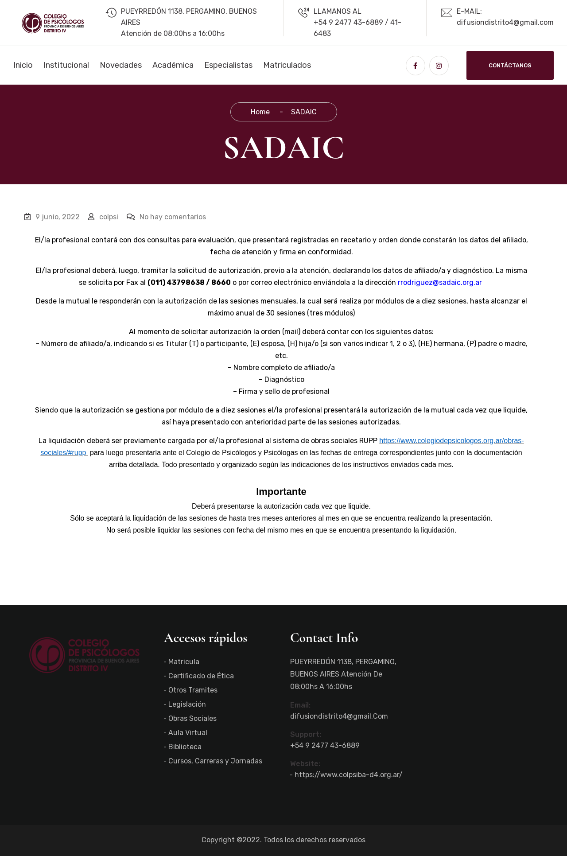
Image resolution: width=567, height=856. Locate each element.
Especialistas (228, 65)
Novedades (121, 65)
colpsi (103, 217)
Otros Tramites (192, 690)
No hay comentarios (166, 217)
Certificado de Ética (201, 676)
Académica (173, 65)
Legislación (187, 704)
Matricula (183, 662)
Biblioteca (185, 747)
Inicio (23, 65)
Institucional (66, 65)
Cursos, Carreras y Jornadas (215, 761)
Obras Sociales (192, 718)
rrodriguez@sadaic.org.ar (440, 282)
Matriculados (287, 65)
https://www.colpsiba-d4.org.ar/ (349, 774)
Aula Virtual (187, 732)
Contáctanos (510, 65)
